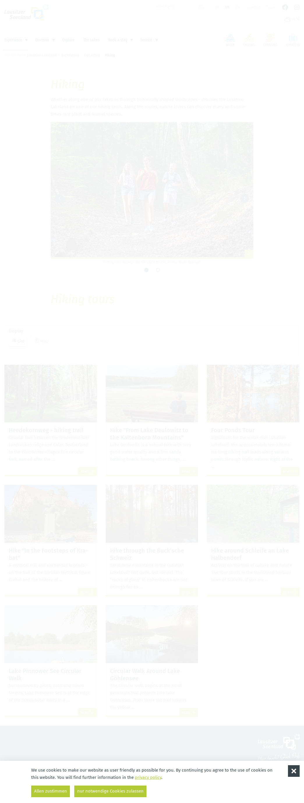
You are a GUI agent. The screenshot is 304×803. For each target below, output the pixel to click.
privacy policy (148, 777)
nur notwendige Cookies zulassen (110, 791)
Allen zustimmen (50, 791)
